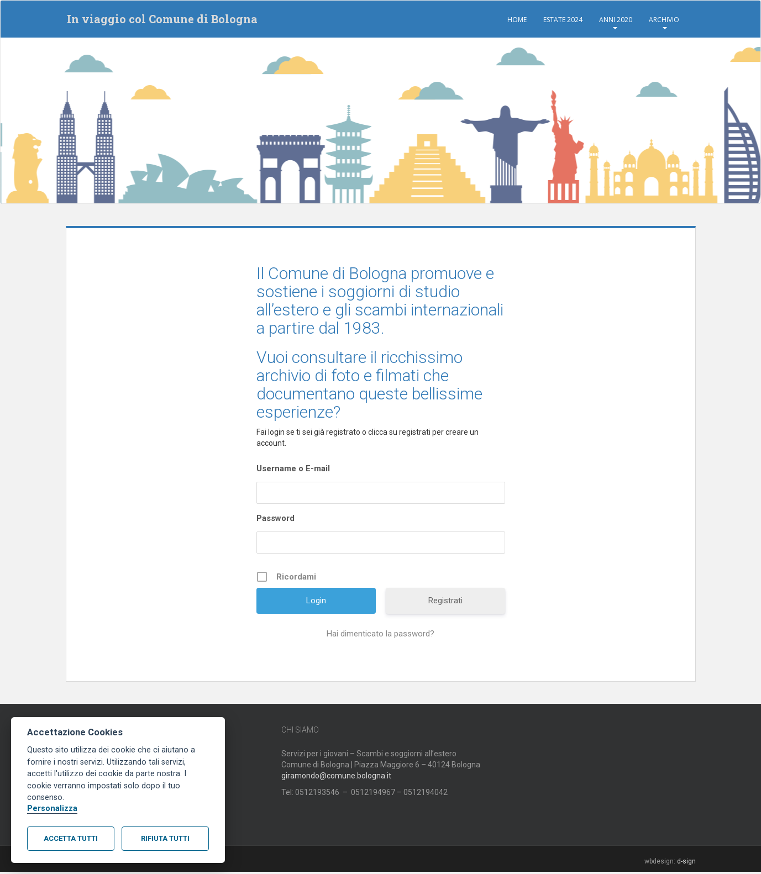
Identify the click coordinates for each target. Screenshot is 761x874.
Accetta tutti (71, 838)
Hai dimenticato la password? (380, 635)
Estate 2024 (562, 19)
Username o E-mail (293, 470)
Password (275, 520)
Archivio (664, 19)
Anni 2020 (615, 19)
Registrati (445, 602)
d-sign (686, 863)
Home (517, 19)
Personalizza (52, 808)
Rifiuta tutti (165, 838)
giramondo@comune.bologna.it (336, 777)
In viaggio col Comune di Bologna (161, 20)
